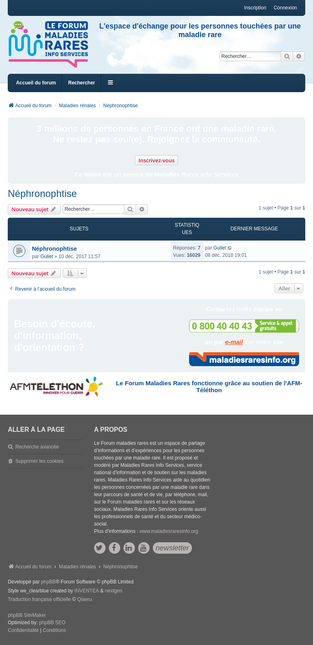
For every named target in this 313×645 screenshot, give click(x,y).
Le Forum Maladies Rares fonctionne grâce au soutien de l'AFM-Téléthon (209, 386)
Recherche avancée (37, 447)
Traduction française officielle (39, 599)
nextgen (113, 591)
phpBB (48, 582)
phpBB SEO (52, 622)
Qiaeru (84, 599)
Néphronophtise (42, 193)
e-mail (234, 341)
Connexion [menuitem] (285, 8)
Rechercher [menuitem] (81, 83)
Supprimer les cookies (39, 461)
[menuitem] (23, 630)
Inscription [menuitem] (255, 8)
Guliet (46, 256)
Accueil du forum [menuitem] (36, 83)
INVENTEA (87, 591)
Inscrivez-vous (157, 160)
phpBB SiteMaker (27, 615)
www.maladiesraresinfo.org (168, 531)
